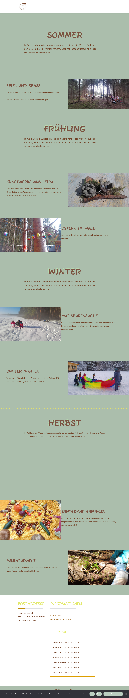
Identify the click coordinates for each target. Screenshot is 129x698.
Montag (57, 647)
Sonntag (57, 642)
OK (92, 694)
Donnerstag (59, 662)
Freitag (57, 667)
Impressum (55, 615)
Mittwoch (58, 657)
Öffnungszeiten (63, 632)
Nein (99, 694)
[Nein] (125, 694)
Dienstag (57, 652)
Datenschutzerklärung (61, 619)
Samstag (57, 672)
